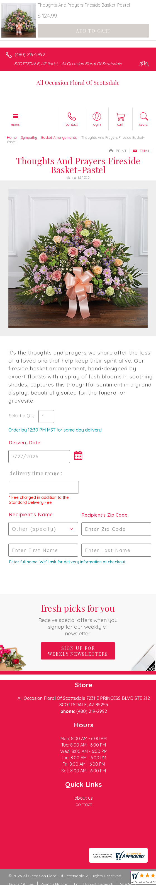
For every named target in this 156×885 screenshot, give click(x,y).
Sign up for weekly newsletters (78, 651)
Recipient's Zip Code (104, 515)
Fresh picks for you (78, 619)
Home (12, 137)
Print (118, 150)
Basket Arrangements (59, 137)
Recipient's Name (31, 514)
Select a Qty (21, 415)
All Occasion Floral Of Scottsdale (78, 82)
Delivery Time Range (34, 473)
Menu (15, 124)
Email (141, 150)
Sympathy (29, 137)
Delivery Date (24, 442)
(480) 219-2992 (30, 54)
